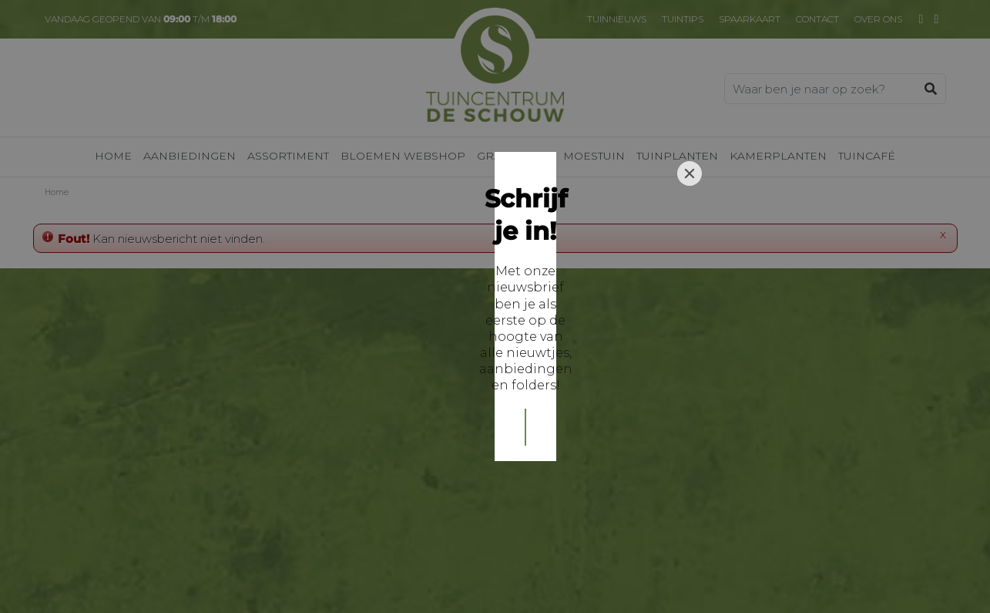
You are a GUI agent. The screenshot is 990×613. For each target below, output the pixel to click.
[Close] (689, 198)
